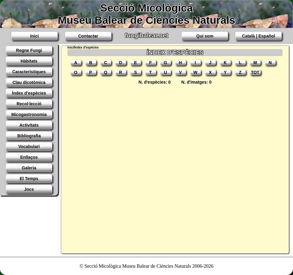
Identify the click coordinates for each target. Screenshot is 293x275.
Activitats (28, 125)
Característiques (29, 71)
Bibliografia (29, 135)
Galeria (29, 167)
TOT (255, 72)
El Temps (29, 178)
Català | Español (258, 36)
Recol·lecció (29, 103)
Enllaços (29, 157)
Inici (34, 36)
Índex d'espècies (29, 93)
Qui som (204, 36)
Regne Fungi (29, 50)
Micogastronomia (29, 114)
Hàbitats (28, 61)
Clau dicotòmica (29, 82)
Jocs (29, 189)
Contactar (88, 36)
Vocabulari (29, 146)
